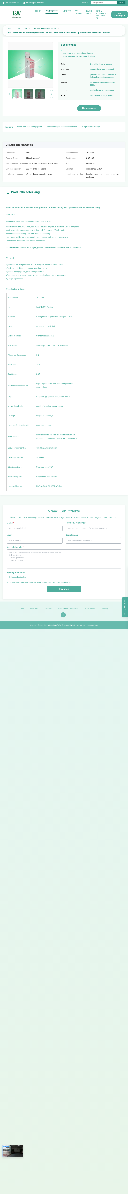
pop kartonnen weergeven (45, 28)
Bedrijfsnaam (72, 535)
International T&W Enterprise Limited (61, 626)
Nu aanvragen (119, 14)
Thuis (38, 11)
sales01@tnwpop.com (35, 3)
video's (67, 11)
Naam (9, 535)
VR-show (78, 12)
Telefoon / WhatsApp (76, 523)
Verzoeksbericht (15, 547)
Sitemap (105, 610)
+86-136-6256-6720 (13, 3)
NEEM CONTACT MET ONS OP (101, 14)
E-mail (10, 523)
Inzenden (64, 589)
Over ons (89, 12)
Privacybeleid (90, 610)
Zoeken (121, 3)
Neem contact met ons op (68, 610)
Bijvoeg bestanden (16, 573)
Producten (52, 11)
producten (48, 610)
